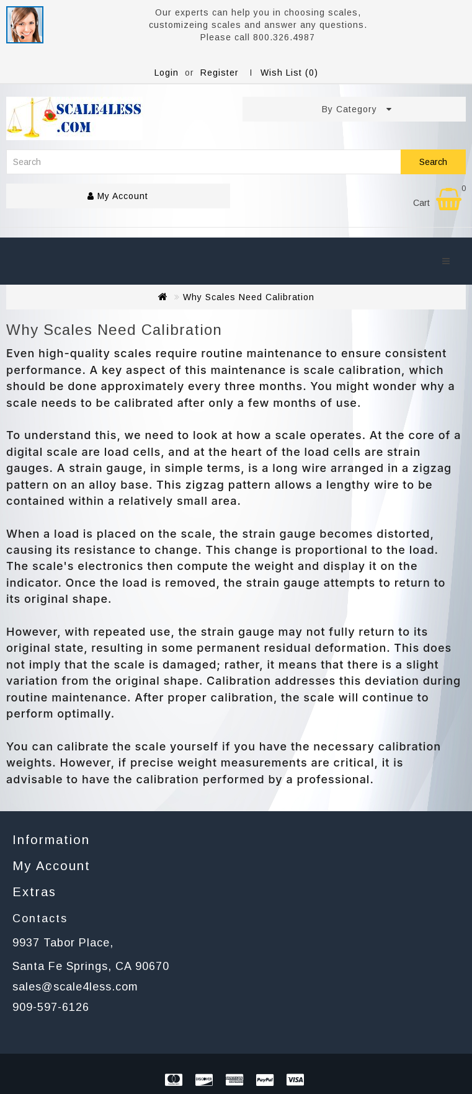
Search (433, 162)
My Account (117, 196)
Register (219, 73)
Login (166, 73)
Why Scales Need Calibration (248, 297)
